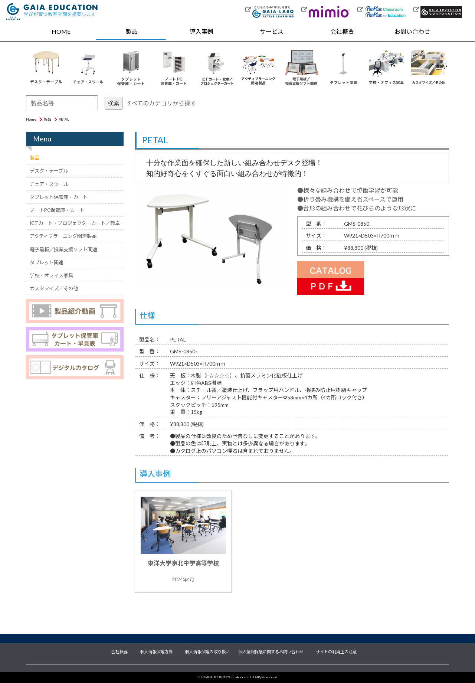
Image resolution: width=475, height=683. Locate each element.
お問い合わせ (412, 31)
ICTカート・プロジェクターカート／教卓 (75, 223)
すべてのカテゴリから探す (161, 103)
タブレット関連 (46, 262)
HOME (61, 31)
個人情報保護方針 (156, 651)
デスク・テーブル (49, 171)
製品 (131, 31)
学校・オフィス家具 (51, 275)
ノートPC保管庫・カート (57, 210)
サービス (272, 31)
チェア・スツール (49, 184)
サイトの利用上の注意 (336, 651)
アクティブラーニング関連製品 (63, 236)
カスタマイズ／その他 (54, 288)
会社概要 (342, 31)
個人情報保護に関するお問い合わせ (271, 651)
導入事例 (201, 31)
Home (31, 119)
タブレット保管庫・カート (59, 197)
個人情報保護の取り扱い (207, 651)
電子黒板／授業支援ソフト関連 (63, 249)
